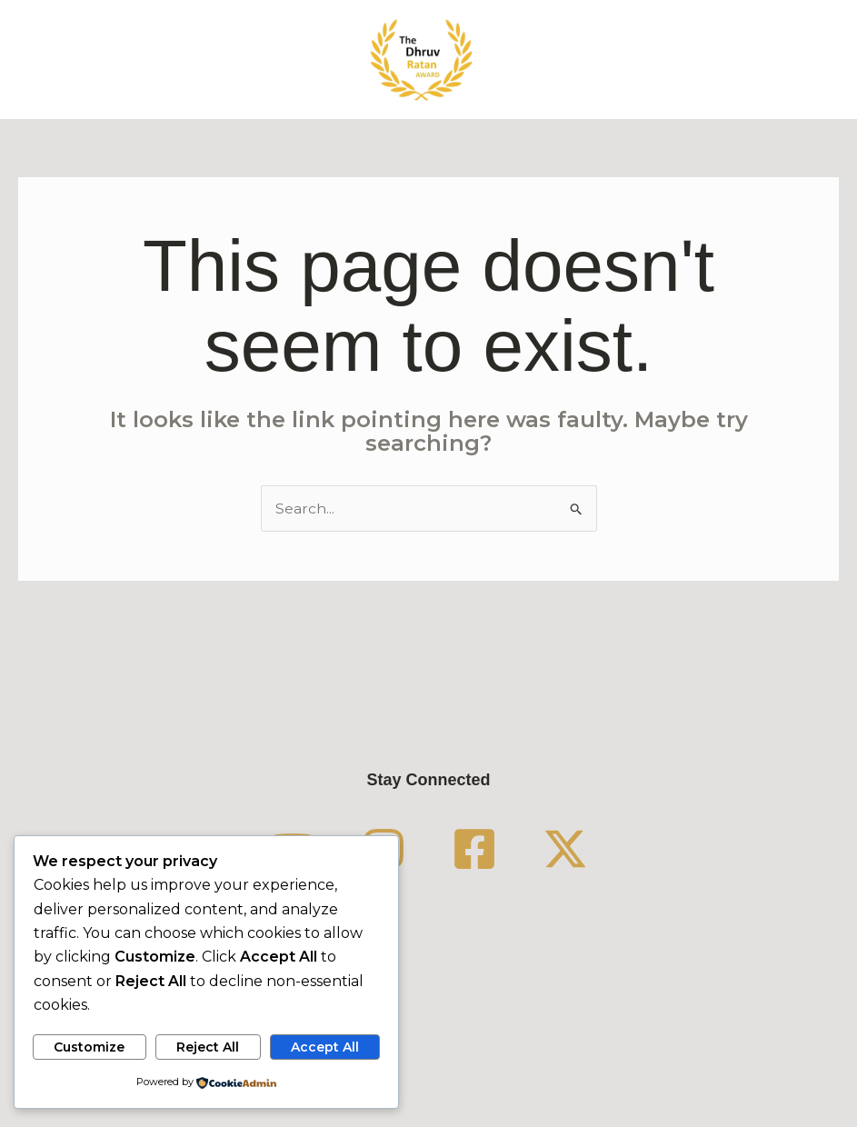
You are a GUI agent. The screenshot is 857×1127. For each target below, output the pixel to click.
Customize (89, 1046)
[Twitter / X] (565, 850)
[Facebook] (474, 850)
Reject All (207, 1046)
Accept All (325, 1046)
